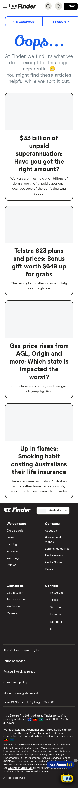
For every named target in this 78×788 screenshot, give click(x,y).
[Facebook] (58, 622)
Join (71, 6)
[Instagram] (58, 593)
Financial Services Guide (41, 764)
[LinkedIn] (58, 615)
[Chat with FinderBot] (67, 778)
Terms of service (14, 660)
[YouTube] (58, 607)
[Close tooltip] (76, 760)
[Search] (48, 6)
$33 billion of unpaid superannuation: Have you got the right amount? (39, 154)
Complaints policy (15, 682)
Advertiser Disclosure (20, 768)
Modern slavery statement (20, 693)
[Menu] (4, 6)
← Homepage (24, 21)
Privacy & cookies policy (19, 671)
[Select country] (53, 511)
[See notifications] (58, 6)
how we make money (36, 771)
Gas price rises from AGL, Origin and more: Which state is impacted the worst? (39, 361)
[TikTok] (58, 600)
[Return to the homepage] (22, 6)
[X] (58, 629)
